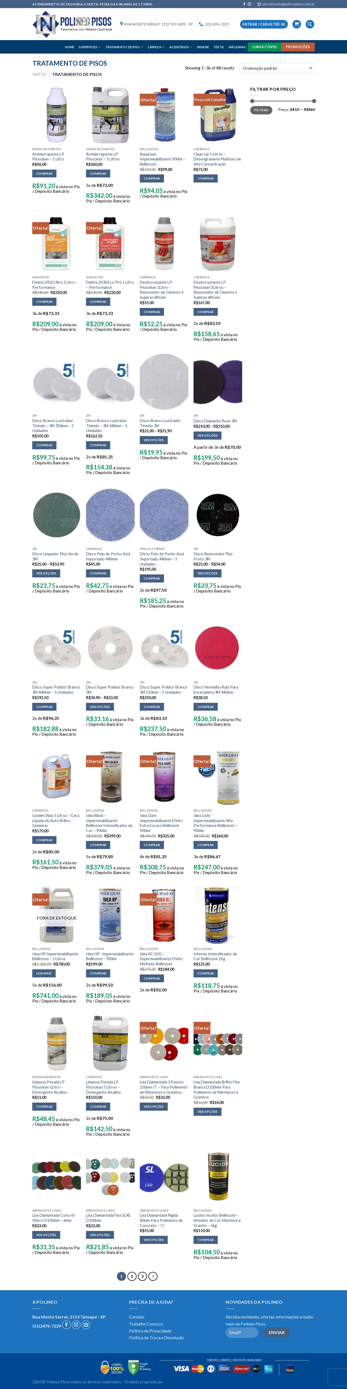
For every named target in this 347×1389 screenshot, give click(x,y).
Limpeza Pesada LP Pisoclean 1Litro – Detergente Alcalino (49, 1087)
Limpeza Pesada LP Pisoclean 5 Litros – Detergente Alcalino (103, 1087)
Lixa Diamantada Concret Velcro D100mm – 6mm (53, 1218)
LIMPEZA (156, 47)
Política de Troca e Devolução (156, 1337)
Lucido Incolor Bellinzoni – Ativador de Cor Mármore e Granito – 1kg (217, 1220)
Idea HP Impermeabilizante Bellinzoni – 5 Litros (55, 956)
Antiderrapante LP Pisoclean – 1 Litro (48, 157)
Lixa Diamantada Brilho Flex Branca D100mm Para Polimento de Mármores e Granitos (217, 1089)
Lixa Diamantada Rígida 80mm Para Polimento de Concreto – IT (161, 1220)
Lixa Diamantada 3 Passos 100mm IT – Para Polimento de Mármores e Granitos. (164, 1087)
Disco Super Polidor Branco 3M (110, 689)
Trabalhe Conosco (146, 1323)
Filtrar (261, 110)
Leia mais (44, 973)
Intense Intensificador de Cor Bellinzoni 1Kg (215, 956)
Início (39, 74)
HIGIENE (203, 47)
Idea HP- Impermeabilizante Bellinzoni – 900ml (110, 956)
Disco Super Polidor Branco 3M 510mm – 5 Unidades (164, 689)
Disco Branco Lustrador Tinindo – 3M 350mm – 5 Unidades (53, 425)
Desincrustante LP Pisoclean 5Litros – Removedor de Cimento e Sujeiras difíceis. (215, 290)
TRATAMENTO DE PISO (124, 47)
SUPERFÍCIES (90, 47)
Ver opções (154, 440)
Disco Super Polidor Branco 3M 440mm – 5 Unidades (56, 689)
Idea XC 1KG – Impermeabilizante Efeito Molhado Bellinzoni (161, 959)
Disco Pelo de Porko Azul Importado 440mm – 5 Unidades (162, 559)
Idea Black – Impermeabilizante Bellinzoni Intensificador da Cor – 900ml (109, 823)
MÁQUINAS (237, 47)
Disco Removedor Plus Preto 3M (213, 556)
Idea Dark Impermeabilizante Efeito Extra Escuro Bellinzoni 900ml (161, 823)
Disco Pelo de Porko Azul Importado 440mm (108, 556)
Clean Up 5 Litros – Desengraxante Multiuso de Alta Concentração (217, 159)
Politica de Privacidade (150, 1330)
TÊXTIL (218, 47)
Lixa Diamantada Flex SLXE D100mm (108, 1218)
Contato (136, 1316)
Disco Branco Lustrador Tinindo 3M (160, 423)
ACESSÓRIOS (180, 47)
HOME (69, 47)
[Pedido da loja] (276, 68)
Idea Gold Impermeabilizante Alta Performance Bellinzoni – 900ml (215, 823)
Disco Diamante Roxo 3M (215, 421)
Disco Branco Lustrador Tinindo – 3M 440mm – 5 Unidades (106, 425)
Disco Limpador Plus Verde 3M (55, 556)
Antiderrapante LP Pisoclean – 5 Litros (103, 157)
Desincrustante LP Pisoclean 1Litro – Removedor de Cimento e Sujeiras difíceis (162, 290)
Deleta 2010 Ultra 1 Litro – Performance (55, 285)
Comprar (44, 173)
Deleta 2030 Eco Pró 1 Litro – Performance (110, 285)
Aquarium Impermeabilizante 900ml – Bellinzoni (162, 159)
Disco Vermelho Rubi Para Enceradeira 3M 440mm (216, 689)
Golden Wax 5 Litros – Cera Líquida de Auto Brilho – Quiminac (55, 820)
